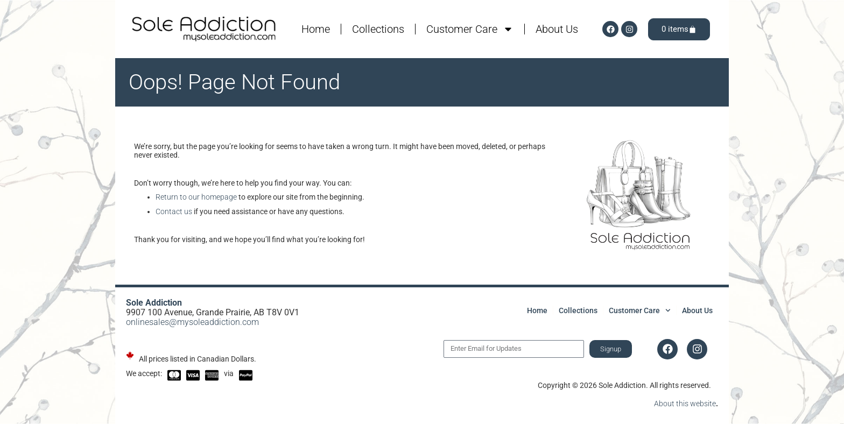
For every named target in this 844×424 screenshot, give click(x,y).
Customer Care (470, 29)
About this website (685, 403)
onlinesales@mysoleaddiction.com (192, 322)
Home (315, 29)
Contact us (174, 211)
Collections (378, 29)
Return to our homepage (196, 197)
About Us (557, 29)
